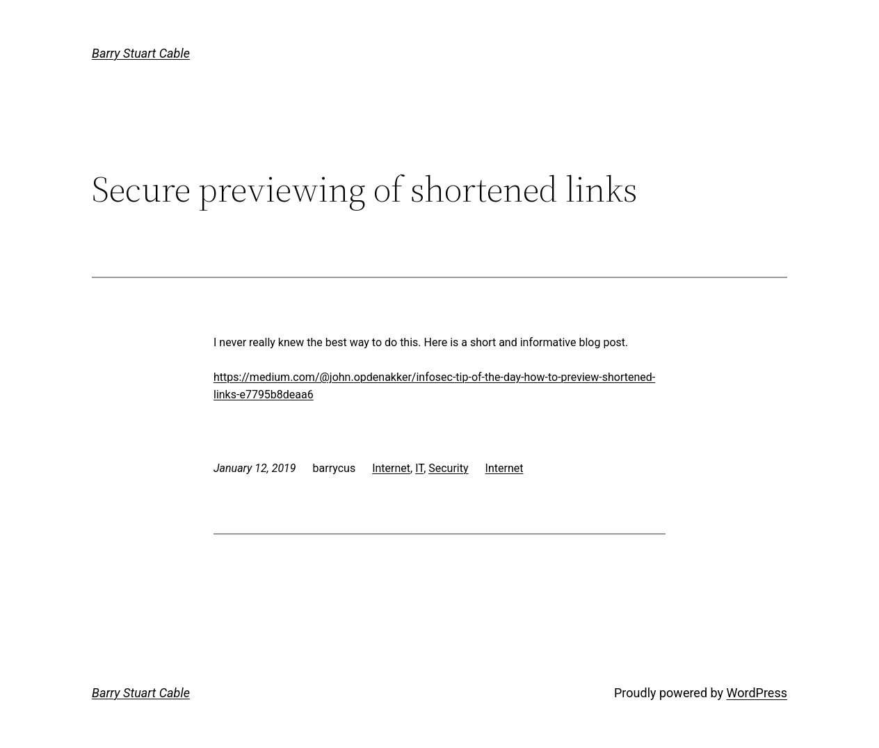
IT (419, 468)
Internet (391, 468)
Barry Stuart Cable (141, 53)
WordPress (757, 692)
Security (448, 468)
